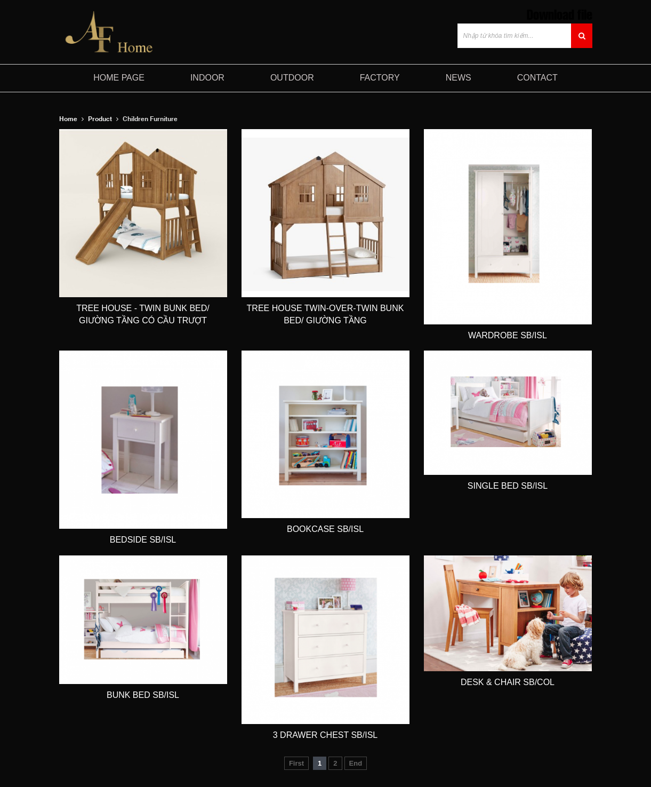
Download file (559, 13)
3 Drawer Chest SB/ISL (325, 735)
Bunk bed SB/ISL (143, 694)
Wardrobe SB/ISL (507, 335)
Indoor (207, 77)
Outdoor (292, 77)
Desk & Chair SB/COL (507, 682)
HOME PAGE (118, 77)
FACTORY (380, 77)
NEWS (458, 77)
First (296, 763)
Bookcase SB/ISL (325, 529)
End (356, 763)
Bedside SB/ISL (143, 539)
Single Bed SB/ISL (508, 485)
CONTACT (537, 77)
